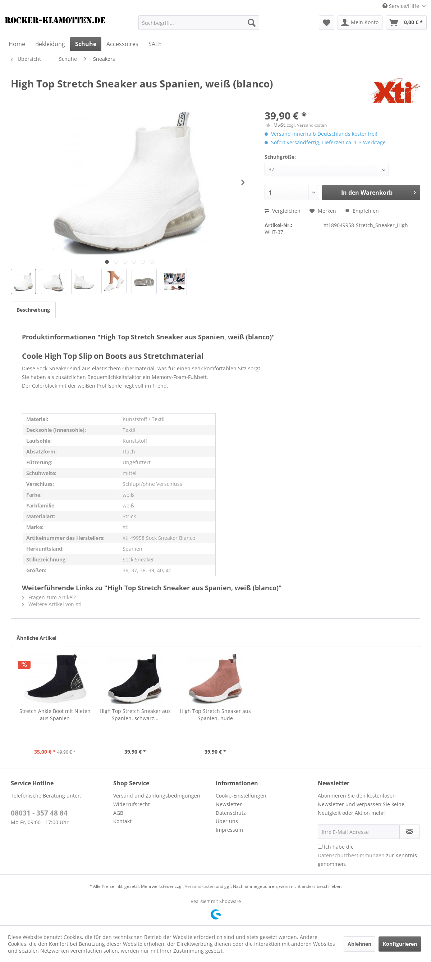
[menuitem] (198, 22)
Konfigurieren (400, 943)
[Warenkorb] (406, 22)
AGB (118, 812)
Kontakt (122, 821)
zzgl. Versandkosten (307, 125)
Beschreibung (33, 309)
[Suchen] (251, 22)
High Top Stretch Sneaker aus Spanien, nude (215, 715)
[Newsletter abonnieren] (409, 832)
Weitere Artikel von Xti (52, 604)
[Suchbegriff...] (198, 22)
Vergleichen (283, 210)
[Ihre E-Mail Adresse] (359, 832)
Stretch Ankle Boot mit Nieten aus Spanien (55, 715)
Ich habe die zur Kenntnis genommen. (367, 855)
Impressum (229, 829)
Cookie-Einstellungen (241, 795)
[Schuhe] (85, 44)
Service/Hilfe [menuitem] (401, 6)
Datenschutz (231, 812)
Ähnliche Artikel (36, 637)
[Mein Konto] (360, 22)
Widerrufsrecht (131, 804)
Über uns (227, 821)
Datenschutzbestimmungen (351, 855)
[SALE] (154, 44)
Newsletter (229, 804)
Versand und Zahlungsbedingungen (156, 795)
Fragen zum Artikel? (49, 597)
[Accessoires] (122, 44)
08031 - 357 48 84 (39, 813)
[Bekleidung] (50, 44)
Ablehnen (359, 943)
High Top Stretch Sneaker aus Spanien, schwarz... (135, 715)
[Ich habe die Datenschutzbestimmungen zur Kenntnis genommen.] (320, 846)
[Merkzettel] (326, 22)
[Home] (17, 44)
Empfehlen (362, 210)
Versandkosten (200, 886)
